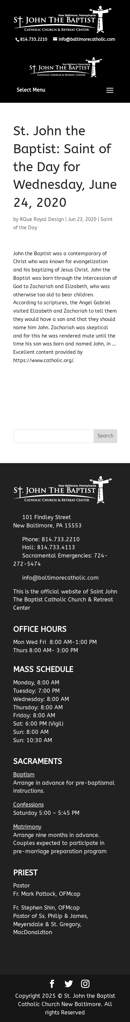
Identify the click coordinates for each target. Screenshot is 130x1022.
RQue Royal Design (42, 219)
